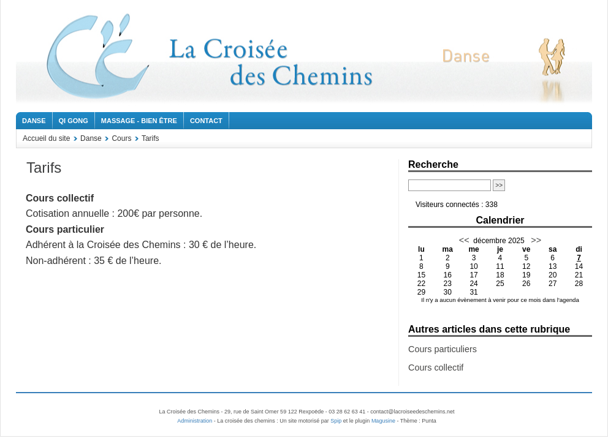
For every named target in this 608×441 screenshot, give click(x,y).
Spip (335, 421)
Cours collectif (435, 367)
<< (464, 240)
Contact (206, 120)
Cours (121, 138)
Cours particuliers (442, 349)
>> (534, 240)
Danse (34, 120)
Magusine (383, 421)
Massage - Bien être (139, 120)
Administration (194, 421)
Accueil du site (46, 138)
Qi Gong (73, 120)
